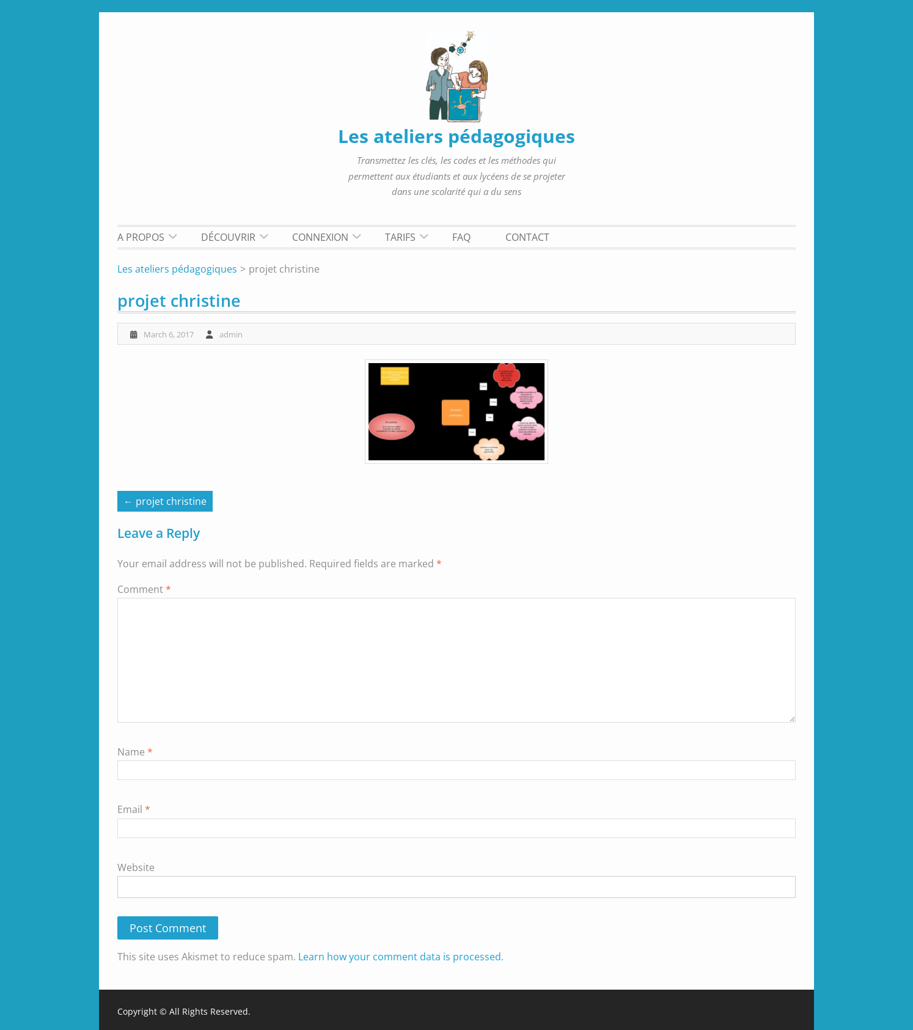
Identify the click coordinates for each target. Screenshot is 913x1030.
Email (133, 809)
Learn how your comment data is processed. (401, 956)
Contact (527, 237)
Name (135, 752)
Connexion (320, 237)
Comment (144, 589)
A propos (140, 237)
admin (231, 334)
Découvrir (228, 237)
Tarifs (400, 237)
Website (136, 867)
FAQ (461, 237)
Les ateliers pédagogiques (456, 136)
